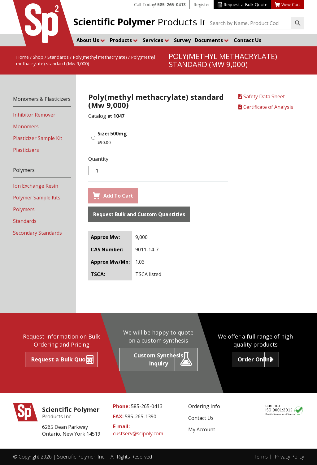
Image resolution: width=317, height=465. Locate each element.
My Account (201, 429)
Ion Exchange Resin (35, 185)
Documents (212, 40)
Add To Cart (113, 195)
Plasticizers (26, 150)
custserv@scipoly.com (138, 433)
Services (156, 40)
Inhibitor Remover (34, 114)
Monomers (26, 126)
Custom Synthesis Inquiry (158, 359)
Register (201, 4)
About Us (90, 40)
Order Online (255, 359)
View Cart (287, 4)
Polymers (24, 209)
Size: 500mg (112, 133)
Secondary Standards (37, 232)
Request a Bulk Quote (242, 4)
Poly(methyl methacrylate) (100, 57)
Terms (261, 456)
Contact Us (247, 40)
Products (124, 40)
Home (22, 57)
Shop (38, 57)
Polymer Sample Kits (36, 197)
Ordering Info (204, 406)
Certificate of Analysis (265, 107)
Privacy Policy (289, 456)
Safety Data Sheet (261, 96)
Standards (58, 57)
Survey (182, 40)
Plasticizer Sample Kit (37, 138)
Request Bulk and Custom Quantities (139, 214)
